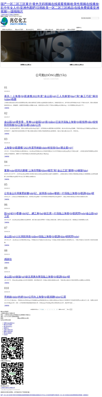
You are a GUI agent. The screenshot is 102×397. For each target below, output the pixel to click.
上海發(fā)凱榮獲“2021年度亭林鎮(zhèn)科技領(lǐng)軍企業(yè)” (38, 147)
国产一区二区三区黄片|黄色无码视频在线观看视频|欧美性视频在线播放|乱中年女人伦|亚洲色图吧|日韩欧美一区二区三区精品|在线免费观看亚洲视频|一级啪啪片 (50, 7)
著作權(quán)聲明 (80, 387)
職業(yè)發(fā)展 (60, 29)
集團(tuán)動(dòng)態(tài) (77, 64)
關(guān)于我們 (19, 29)
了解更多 (6, 108)
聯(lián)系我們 (71, 29)
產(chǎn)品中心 (30, 29)
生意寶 (64, 387)
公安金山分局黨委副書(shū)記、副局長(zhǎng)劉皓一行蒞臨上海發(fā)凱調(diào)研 (49, 193)
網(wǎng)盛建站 (71, 387)
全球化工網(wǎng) (57, 387)
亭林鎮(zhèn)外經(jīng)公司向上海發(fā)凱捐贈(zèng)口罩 (35, 296)
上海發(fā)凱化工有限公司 (8, 14)
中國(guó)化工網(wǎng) (45, 387)
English (6, 334)
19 (56, 309)
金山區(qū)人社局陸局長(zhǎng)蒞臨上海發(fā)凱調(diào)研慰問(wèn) (41, 236)
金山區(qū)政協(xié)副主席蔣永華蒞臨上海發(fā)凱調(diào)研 (37, 276)
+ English (3, 26)
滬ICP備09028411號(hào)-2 (92, 387)
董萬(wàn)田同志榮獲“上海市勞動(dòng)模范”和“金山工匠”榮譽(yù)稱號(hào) (46, 170)
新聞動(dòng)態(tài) (26, 64)
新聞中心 (39, 29)
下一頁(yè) (42, 309)
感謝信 (8, 259)
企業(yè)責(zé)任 (49, 29)
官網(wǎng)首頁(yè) (7, 29)
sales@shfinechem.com (10, 318)
